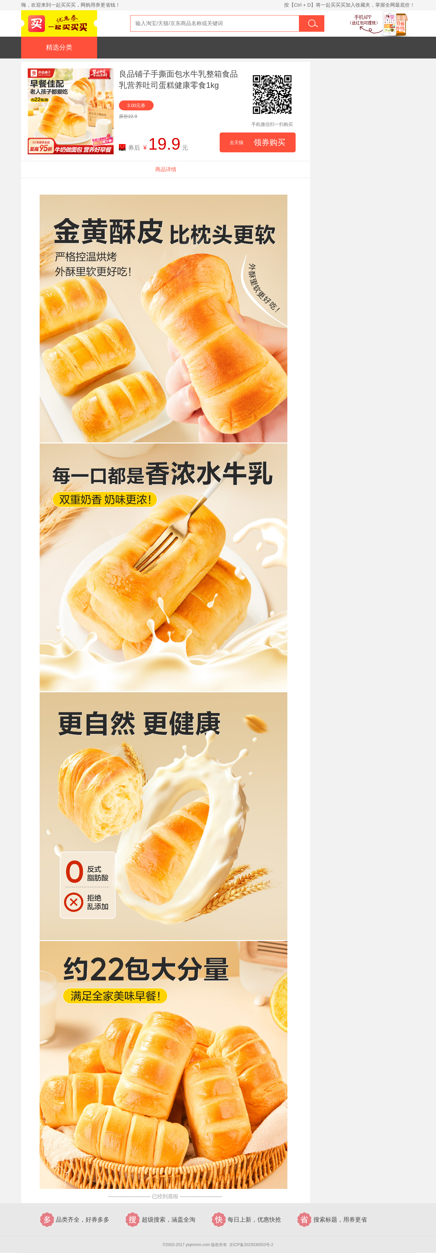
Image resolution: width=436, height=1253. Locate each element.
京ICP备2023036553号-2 (251, 1244)
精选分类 (59, 47)
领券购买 (257, 142)
